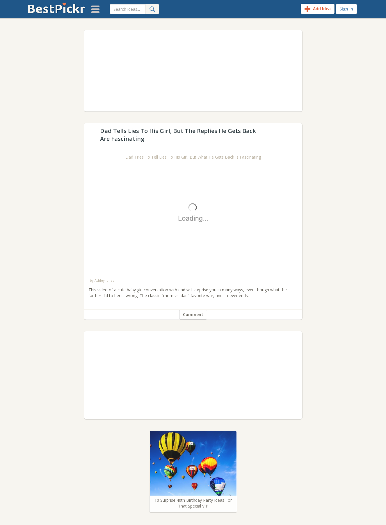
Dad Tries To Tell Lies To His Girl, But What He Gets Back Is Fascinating (193, 157)
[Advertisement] (193, 70)
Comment (193, 314)
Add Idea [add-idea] (318, 9)
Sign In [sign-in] (346, 9)
